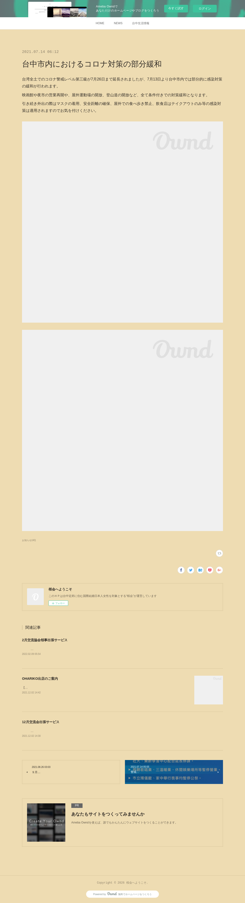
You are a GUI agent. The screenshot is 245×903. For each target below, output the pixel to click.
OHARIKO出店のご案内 (40, 679)
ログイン (205, 8)
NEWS (118, 23)
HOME (100, 23)
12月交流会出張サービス (40, 722)
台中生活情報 (140, 23)
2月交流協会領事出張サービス (44, 640)
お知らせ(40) (29, 540)
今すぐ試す (176, 8)
